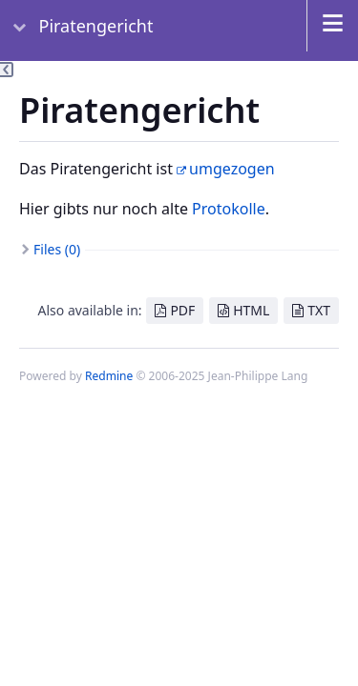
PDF (182, 310)
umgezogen (232, 168)
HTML (251, 310)
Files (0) (56, 249)
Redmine (109, 376)
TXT (318, 310)
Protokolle (228, 208)
